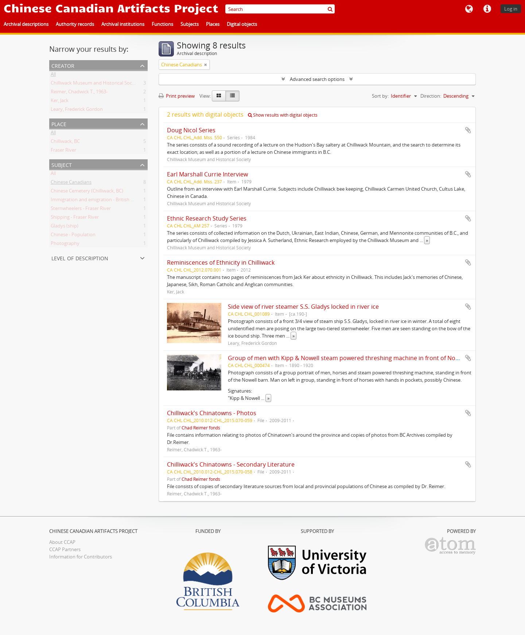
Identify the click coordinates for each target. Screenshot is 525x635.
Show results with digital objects (283, 115)
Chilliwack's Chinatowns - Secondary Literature (231, 464)
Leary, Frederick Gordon (77, 110)
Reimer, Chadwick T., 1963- (79, 93)
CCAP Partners (65, 549)
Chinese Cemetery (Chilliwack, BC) (87, 192)
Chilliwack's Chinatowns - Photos (211, 413)
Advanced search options (317, 79)
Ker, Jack (60, 101)
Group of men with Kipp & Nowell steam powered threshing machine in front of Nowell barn (354, 358)
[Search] (280, 8)
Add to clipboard (468, 130)
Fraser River (63, 151)
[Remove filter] (205, 64)
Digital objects (242, 24)
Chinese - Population (73, 236)
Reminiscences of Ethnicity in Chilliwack (221, 262)
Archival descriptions (26, 24)
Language (469, 9)
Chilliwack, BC (65, 142)
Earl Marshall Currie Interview (207, 174)
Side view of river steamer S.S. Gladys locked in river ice (303, 307)
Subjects (189, 24)
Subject (61, 164)
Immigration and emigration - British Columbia (101, 201)
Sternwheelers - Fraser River (81, 209)
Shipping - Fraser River (75, 218)
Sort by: (380, 96)
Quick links (487, 9)
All (53, 75)
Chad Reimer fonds (201, 428)
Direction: (430, 96)
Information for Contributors (80, 556)
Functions (162, 24)
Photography (65, 244)
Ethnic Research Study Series (206, 218)
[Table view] (232, 95)
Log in (510, 8)
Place (58, 123)
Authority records (75, 24)
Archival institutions (122, 24)
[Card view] (219, 95)
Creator (62, 65)
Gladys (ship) (64, 227)
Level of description (79, 257)
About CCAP (62, 542)
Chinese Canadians (71, 183)
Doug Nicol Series (191, 130)
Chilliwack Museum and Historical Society (95, 84)
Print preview (177, 96)
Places (212, 24)
